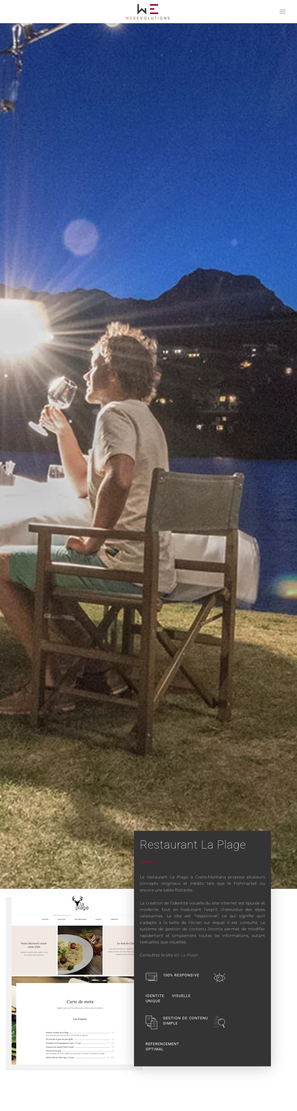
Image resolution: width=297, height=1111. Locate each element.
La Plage (189, 954)
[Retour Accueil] (148, 11)
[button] (282, 11)
